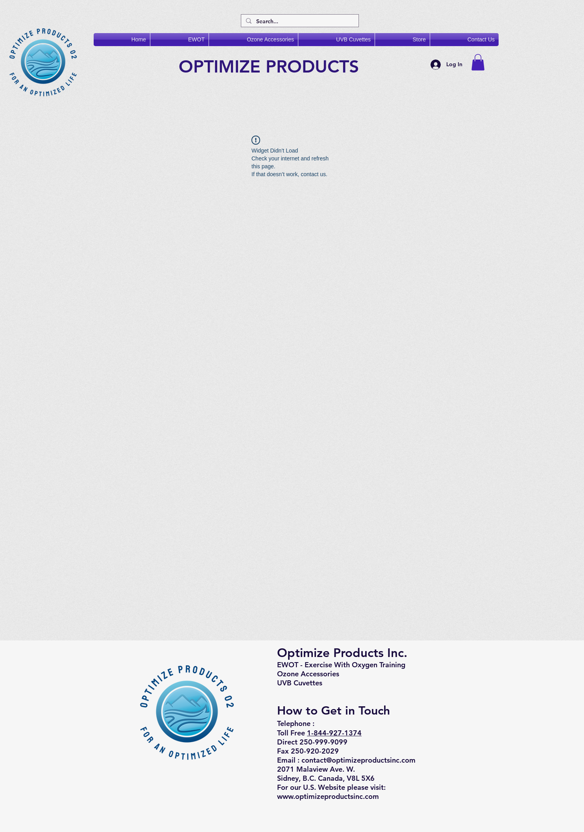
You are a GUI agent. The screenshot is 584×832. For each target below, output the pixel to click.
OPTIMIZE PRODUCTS (271, 66)
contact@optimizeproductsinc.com (358, 760)
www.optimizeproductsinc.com (328, 796)
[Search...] (299, 22)
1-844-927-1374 (334, 732)
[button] (478, 62)
